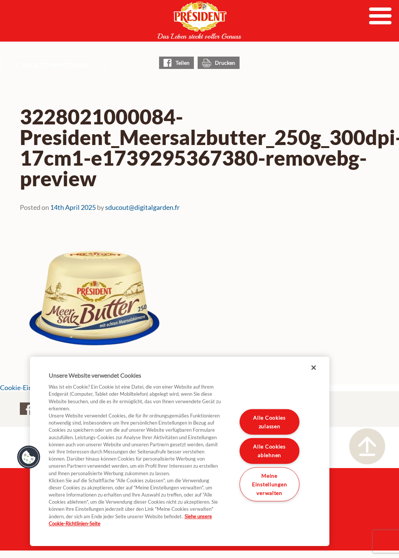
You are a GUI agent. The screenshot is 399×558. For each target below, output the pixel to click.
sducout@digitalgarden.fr (142, 207)
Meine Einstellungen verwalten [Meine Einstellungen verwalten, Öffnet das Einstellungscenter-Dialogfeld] (269, 484)
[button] (29, 457)
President (199, 20)
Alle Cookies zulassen (269, 421)
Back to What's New (55, 65)
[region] (179, 451)
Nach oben (367, 446)
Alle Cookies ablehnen (269, 450)
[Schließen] (313, 367)
